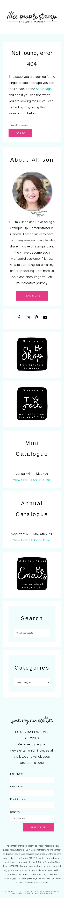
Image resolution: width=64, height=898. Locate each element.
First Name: (16, 773)
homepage (44, 89)
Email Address (18, 799)
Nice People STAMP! (32, 17)
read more (32, 295)
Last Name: (16, 786)
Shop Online (42, 480)
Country (15, 811)
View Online (22, 480)
